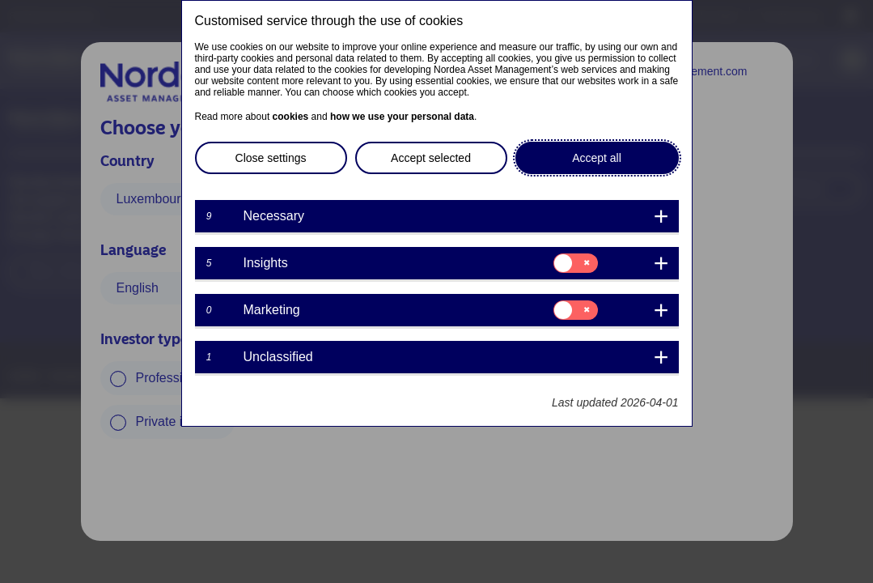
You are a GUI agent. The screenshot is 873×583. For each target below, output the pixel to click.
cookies (291, 116)
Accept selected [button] (431, 157)
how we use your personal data (402, 116)
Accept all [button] (596, 157)
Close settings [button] (271, 157)
